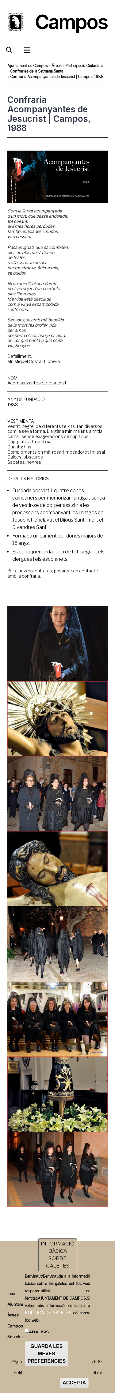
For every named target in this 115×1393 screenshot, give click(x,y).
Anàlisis (39, 1333)
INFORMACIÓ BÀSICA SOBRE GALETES (58, 1257)
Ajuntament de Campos (27, 65)
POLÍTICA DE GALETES (48, 1314)
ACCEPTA (74, 1384)
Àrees (56, 65)
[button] (57, 643)
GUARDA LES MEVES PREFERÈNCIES (47, 1356)
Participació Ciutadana (84, 65)
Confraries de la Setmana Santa (36, 71)
